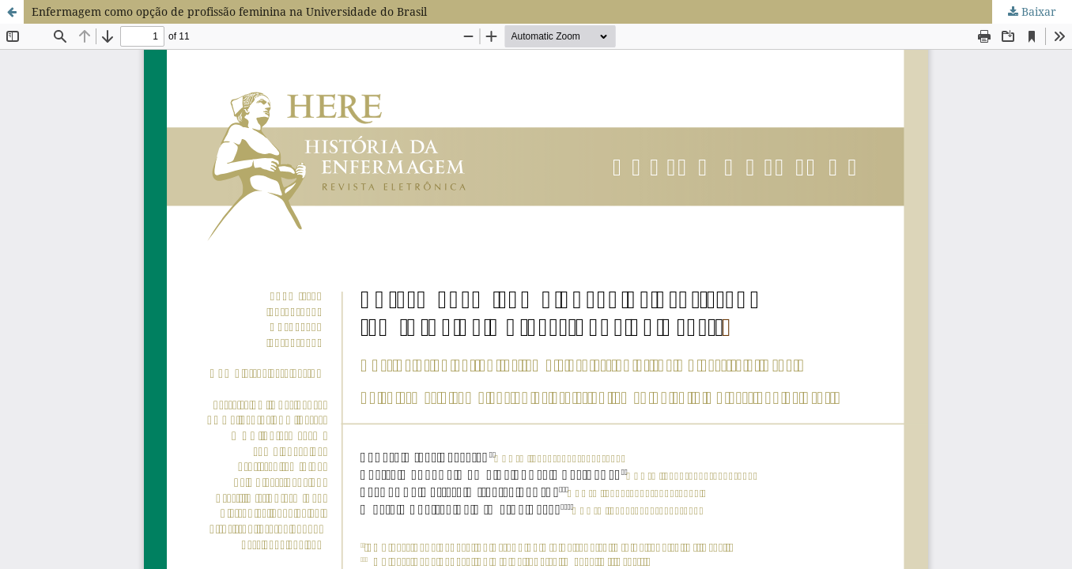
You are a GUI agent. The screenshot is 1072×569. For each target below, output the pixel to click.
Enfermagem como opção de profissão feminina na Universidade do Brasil (229, 11)
